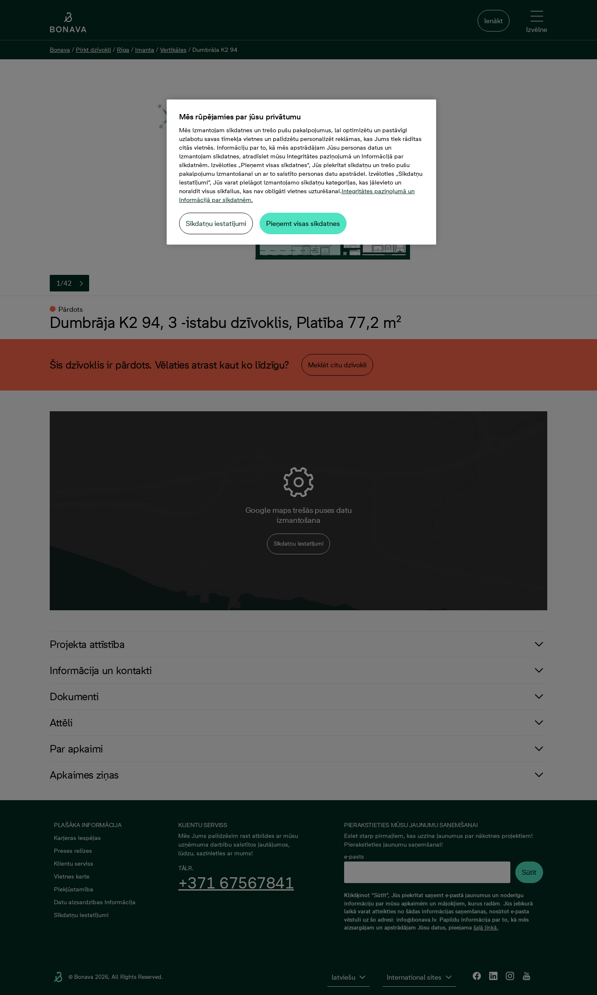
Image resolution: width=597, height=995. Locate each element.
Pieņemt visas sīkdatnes (303, 223)
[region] (301, 172)
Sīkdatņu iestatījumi (216, 223)
